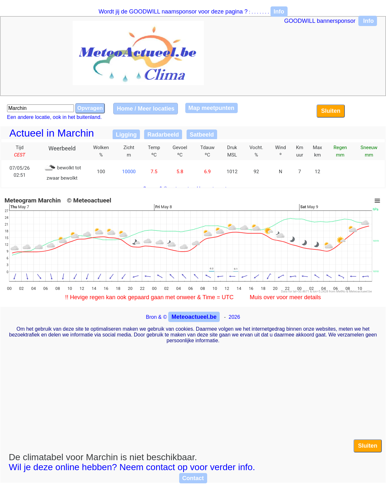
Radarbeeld (163, 134)
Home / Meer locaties (145, 108)
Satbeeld (202, 134)
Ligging (126, 134)
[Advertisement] (193, 394)
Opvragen (90, 108)
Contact (193, 478)
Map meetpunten (211, 108)
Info (279, 11)
